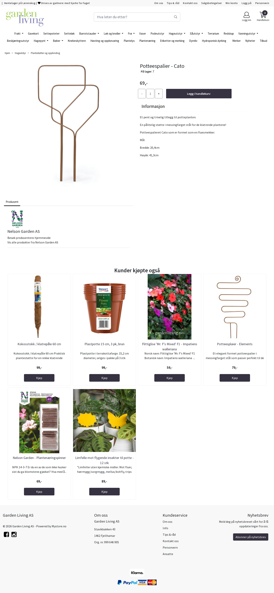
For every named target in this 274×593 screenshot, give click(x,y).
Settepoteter (51, 33)
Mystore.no (59, 526)
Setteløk (69, 33)
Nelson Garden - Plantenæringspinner (39, 458)
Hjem (7, 52)
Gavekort (33, 33)
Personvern (262, 3)
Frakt (17, 33)
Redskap (229, 33)
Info (165, 528)
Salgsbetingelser (211, 3)
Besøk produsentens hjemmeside (29, 238)
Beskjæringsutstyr (18, 41)
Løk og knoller (112, 33)
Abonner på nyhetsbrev (251, 537)
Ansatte (168, 554)
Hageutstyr (176, 33)
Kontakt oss (190, 3)
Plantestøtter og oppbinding (44, 53)
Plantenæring (147, 41)
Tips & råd (173, 3)
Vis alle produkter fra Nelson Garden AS (32, 242)
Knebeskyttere (77, 41)
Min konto (232, 3)
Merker (236, 41)
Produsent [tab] (12, 202)
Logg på (247, 3)
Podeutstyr (157, 33)
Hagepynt (40, 41)
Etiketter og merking (172, 41)
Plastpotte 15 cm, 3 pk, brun (104, 344)
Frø (130, 33)
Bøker (57, 41)
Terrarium (213, 33)
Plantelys (129, 41)
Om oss (158, 3)
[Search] (137, 16)
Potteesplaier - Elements (234, 344)
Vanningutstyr (247, 33)
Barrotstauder (88, 33)
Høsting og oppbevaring (104, 41)
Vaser (142, 33)
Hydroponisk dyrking (214, 41)
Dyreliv (193, 41)
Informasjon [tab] (153, 106)
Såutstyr (195, 33)
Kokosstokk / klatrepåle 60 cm (39, 344)
